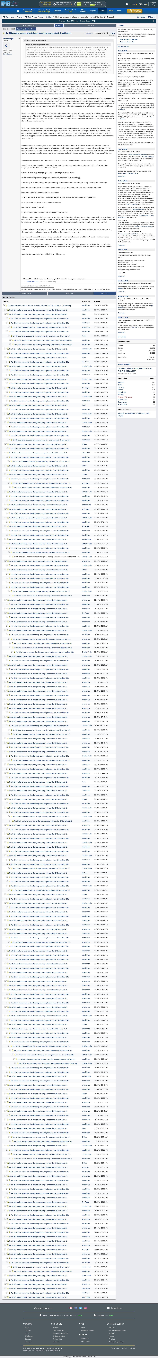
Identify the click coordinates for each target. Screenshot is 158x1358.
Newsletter (116, 1308)
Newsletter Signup (87, 1330)
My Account (85, 1338)
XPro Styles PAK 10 (144, 215)
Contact (28, 1330)
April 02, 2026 (122, 250)
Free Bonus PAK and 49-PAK (129, 234)
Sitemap (28, 1342)
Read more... (122, 176)
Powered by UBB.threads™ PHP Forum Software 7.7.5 (79, 1357)
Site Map (132, 1348)
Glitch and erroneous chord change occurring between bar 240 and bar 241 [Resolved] (39, 306)
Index (59, 25)
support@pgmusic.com (54, 1350)
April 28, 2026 (122, 51)
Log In (151, 17)
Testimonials (57, 1339)
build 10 (120, 288)
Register (141, 17)
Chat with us (103, 1315)
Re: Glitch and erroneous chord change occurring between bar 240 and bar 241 (38, 33)
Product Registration (116, 1342)
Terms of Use (115, 1348)
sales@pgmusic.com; (41, 1350)
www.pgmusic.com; (29, 1350)
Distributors (29, 1336)
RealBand (49, 17)
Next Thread (89, 25)
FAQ (93, 21)
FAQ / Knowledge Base (117, 1330)
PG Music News (123, 47)
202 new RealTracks (139, 209)
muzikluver (88, 33)
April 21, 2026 (122, 181)
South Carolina (7, 54)
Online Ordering (100, 5)
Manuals (112, 1333)
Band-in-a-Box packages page (144, 226)
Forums (19, 17)
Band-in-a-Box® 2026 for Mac (138, 154)
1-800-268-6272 (86, 3)
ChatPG (121, 25)
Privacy (124, 1348)
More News (122, 337)
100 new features (132, 204)
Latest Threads (72, 21)
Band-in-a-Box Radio (60, 1333)
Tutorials (112, 1339)
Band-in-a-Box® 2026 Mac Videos (128, 173)
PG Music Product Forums (34, 17)
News (83, 1327)
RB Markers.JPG (32, 282)
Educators (28, 1339)
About (27, 1327)
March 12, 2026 (123, 296)
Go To (31, 29)
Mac (151, 108)
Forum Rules (85, 21)
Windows (122, 110)
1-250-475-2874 (97, 3)
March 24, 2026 (123, 281)
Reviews (56, 1342)
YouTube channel (148, 156)
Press (27, 1333)
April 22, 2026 (122, 149)
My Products (85, 1341)
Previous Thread (28, 25)
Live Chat (85, 5)
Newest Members (124, 364)
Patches (112, 1327)
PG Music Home (8, 17)
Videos (111, 1336)
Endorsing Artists (59, 1336)
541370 (112, 33)
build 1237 (135, 327)
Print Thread (21, 29)
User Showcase (58, 1330)
